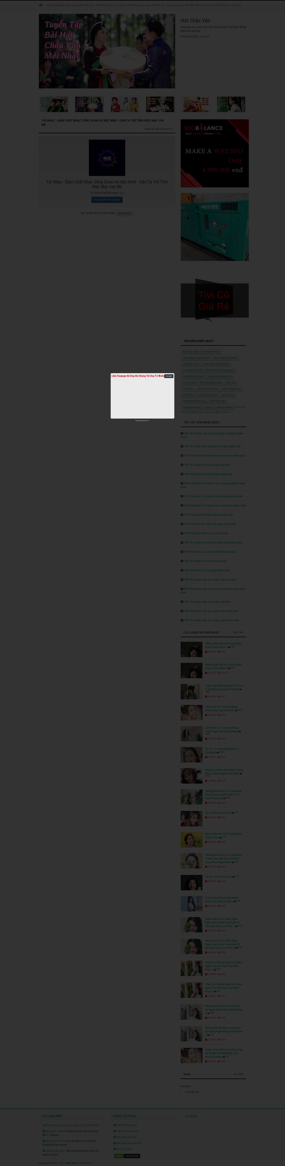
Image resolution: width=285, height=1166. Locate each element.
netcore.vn (146, 420)
